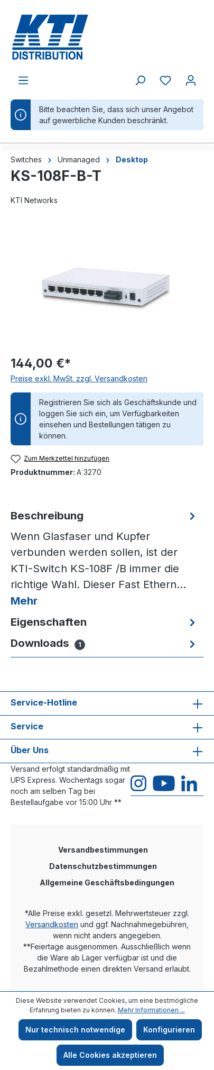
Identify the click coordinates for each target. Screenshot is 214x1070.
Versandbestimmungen (103, 849)
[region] (107, 286)
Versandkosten (51, 924)
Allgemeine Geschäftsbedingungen (107, 882)
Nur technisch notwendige (75, 1029)
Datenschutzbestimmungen (103, 866)
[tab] (104, 558)
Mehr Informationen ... (151, 1010)
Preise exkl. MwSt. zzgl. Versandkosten (79, 378)
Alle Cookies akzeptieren (110, 1054)
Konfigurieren (169, 1029)
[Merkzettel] (165, 80)
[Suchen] (140, 80)
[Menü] (23, 80)
